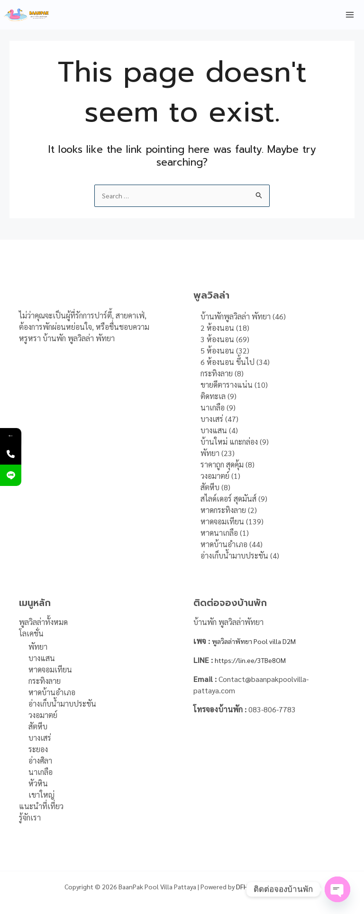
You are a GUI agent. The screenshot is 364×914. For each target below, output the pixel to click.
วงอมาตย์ (42, 715)
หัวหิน (38, 783)
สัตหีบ (37, 726)
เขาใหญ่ (41, 795)
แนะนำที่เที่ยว (41, 806)
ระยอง (38, 749)
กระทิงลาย (44, 681)
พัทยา (37, 647)
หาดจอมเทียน (50, 669)
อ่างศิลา (40, 760)
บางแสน (41, 658)
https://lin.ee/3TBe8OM (255, 660)
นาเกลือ (40, 772)
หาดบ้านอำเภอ (51, 692)
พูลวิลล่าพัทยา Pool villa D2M (259, 641)
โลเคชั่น (31, 633)
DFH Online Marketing (268, 886)
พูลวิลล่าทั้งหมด (43, 622)
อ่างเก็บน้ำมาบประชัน (62, 704)
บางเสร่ (39, 738)
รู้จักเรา (30, 817)
